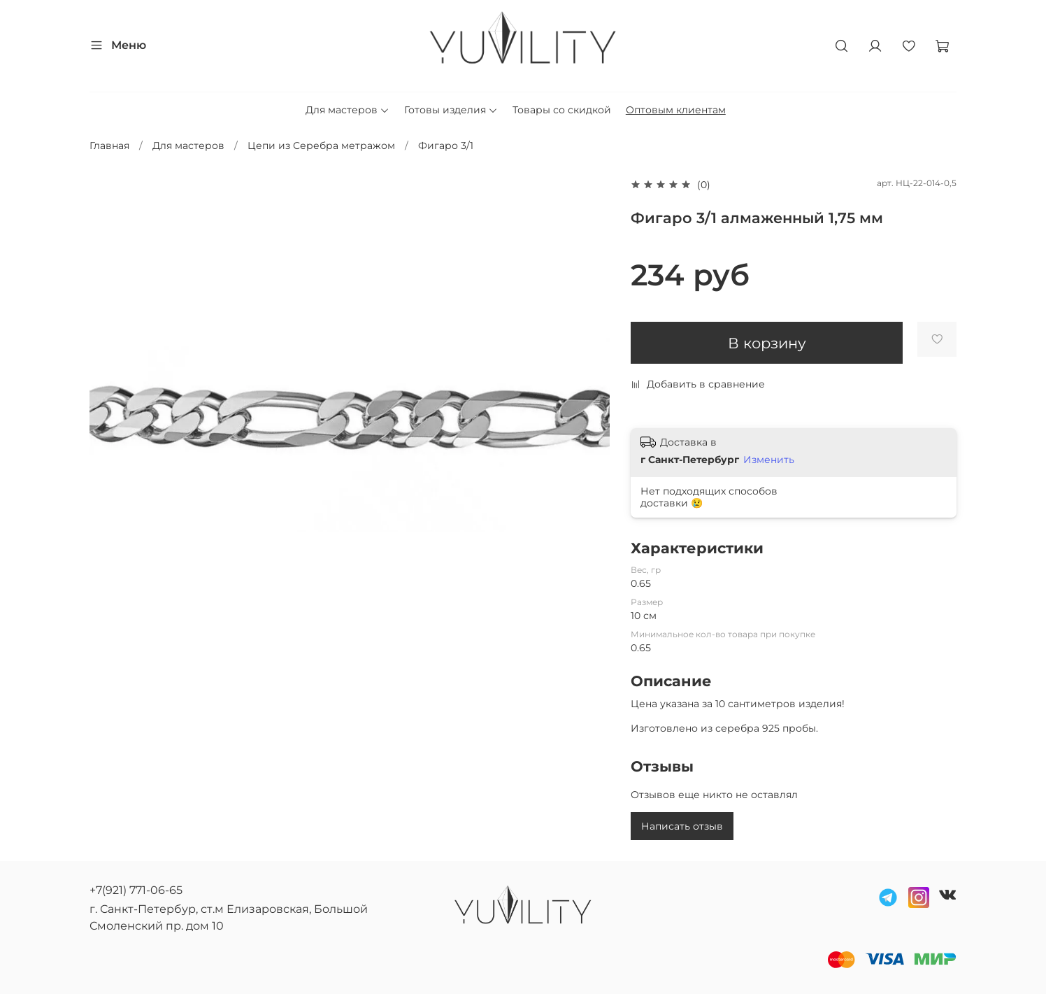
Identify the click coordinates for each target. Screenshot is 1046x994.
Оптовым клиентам (676, 110)
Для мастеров (347, 110)
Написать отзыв (682, 826)
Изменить (768, 459)
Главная (109, 145)
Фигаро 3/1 (445, 145)
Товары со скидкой (562, 110)
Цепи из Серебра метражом (321, 145)
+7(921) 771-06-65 (135, 890)
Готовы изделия (451, 110)
